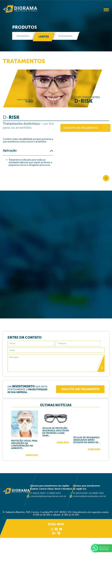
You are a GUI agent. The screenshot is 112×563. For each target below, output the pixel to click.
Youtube (60, 529)
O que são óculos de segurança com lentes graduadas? (55, 222)
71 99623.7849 (37, 493)
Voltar (106, 178)
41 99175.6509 (80, 493)
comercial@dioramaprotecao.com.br (48, 496)
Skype (58, 532)
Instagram (52, 529)
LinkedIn (53, 532)
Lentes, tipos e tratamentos (67, 285)
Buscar (98, 9)
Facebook (56, 529)
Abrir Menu (106, 9)
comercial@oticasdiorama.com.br (89, 496)
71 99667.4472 (54, 493)
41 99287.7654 (96, 493)
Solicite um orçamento (80, 131)
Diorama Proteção (20, 9)
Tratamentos (24, 61)
